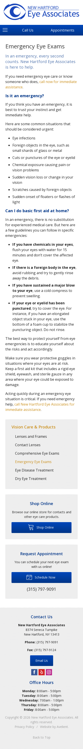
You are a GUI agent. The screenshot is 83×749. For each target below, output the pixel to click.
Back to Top (41, 737)
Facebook (34, 672)
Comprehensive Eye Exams (37, 453)
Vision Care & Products (34, 427)
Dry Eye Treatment (30, 478)
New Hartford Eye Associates (52, 717)
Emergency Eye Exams (33, 461)
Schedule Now (40, 577)
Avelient (62, 727)
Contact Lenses (28, 444)
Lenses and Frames (31, 436)
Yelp (42, 672)
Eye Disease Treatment (34, 470)
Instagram (49, 672)
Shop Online (41, 527)
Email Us (41, 660)
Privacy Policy (24, 727)
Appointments (62, 30)
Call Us (27, 30)
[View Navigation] (6, 30)
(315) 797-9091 (47, 642)
